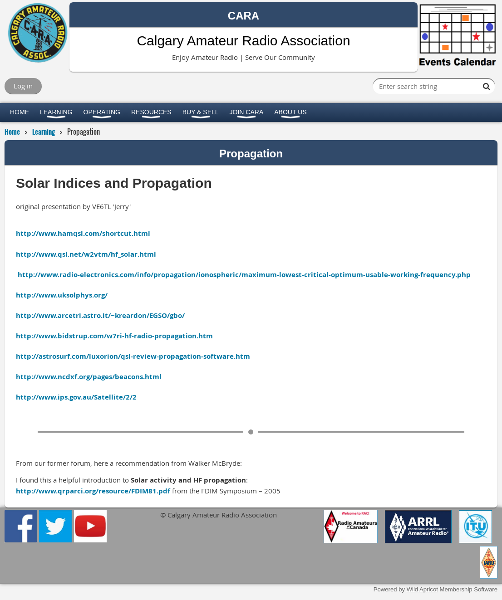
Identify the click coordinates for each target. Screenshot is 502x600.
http (23, 397)
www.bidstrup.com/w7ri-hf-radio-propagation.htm (126, 336)
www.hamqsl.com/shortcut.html (94, 233)
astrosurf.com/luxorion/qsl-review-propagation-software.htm (144, 356)
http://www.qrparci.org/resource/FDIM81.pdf (93, 491)
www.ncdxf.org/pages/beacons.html (100, 376)
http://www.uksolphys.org (60, 295)
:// (35, 397)
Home (12, 132)
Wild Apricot (422, 589)
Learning (43, 132)
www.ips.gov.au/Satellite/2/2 (251, 402)
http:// (27, 233)
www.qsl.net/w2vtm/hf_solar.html (97, 254)
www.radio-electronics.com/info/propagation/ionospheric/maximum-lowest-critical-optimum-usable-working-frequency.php (255, 274)
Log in (23, 85)
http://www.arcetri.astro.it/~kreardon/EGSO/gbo (99, 315)
